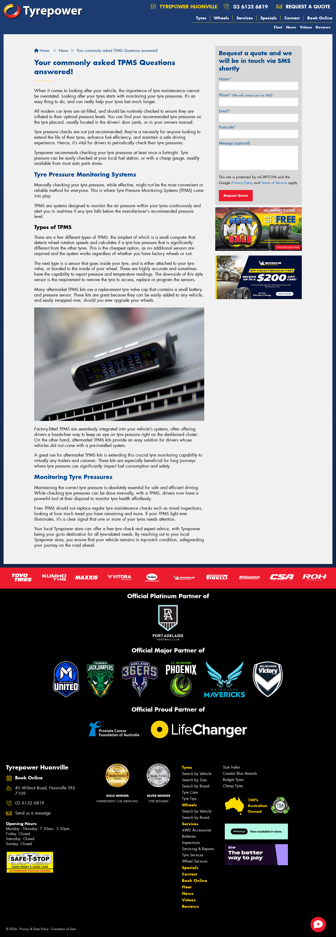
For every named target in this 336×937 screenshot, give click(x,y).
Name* (225, 79)
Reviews (323, 27)
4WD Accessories (196, 830)
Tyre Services (192, 855)
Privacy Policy (242, 182)
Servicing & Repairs (198, 848)
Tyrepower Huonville (183, 7)
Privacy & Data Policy (34, 929)
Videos (306, 27)
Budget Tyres (233, 779)
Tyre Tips (189, 798)
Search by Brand (195, 786)
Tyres (201, 18)
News (291, 27)
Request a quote (303, 7)
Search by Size (194, 779)
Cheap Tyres (233, 785)
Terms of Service (274, 182)
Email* (224, 111)
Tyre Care (190, 792)
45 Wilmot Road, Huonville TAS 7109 (45, 790)
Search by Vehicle (196, 773)
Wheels (221, 18)
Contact (292, 18)
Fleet (278, 27)
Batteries (189, 836)
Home (41, 50)
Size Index (231, 767)
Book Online (319, 18)
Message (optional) (234, 143)
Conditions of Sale (63, 929)
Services (245, 18)
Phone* (246, 95)
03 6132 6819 (250, 7)
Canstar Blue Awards (240, 773)
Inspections (191, 842)
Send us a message (33, 813)
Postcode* (227, 127)
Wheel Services (194, 861)
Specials (268, 18)
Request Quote (236, 195)
